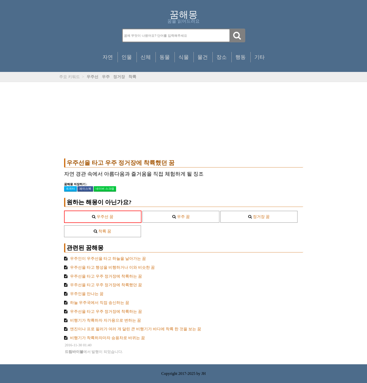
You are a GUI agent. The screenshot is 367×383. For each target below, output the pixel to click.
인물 (127, 57)
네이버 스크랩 (105, 188)
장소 (221, 57)
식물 (183, 57)
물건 (202, 57)
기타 (259, 57)
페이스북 (85, 188)
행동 (240, 57)
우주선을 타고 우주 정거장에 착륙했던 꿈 (121, 163)
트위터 (70, 188)
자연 (108, 57)
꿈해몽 (184, 14)
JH (203, 373)
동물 (164, 57)
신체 (145, 57)
